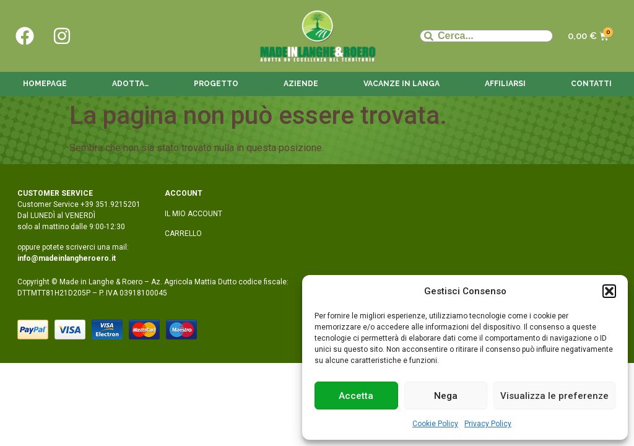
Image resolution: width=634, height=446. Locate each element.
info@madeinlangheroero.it (66, 258)
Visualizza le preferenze (554, 395)
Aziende (301, 84)
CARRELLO (183, 233)
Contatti (591, 84)
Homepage (45, 84)
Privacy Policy (487, 423)
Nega (446, 395)
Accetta (356, 395)
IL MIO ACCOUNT (193, 213)
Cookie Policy (435, 423)
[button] (609, 291)
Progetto (216, 84)
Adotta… (130, 84)
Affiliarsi (505, 84)
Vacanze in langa (401, 84)
